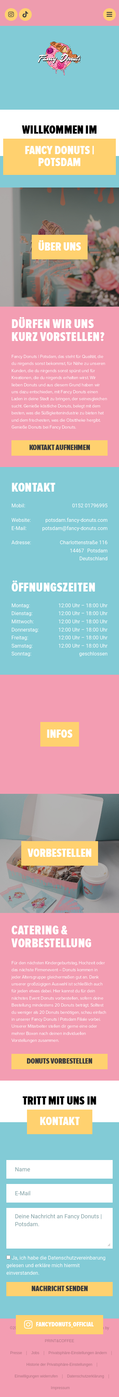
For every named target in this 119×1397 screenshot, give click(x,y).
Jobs (35, 1353)
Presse (16, 1353)
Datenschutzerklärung (85, 1376)
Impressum (60, 1388)
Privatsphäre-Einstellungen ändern (78, 1353)
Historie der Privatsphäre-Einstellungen (59, 1364)
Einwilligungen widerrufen (36, 1376)
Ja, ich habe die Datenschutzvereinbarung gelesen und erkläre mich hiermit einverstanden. (56, 1265)
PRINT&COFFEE (59, 1341)
